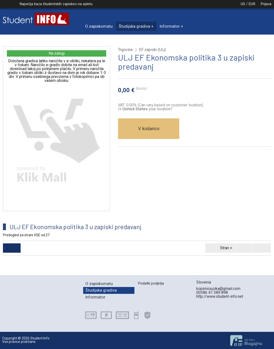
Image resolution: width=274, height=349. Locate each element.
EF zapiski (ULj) (152, 50)
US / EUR (242, 3)
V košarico (148, 128)
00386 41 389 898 (212, 292)
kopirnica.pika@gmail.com (218, 288)
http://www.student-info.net (219, 296)
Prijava (266, 4)
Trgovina (125, 50)
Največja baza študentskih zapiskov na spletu (55, 4)
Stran (219, 248)
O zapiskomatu (99, 26)
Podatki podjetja (151, 283)
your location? (147, 109)
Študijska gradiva (134, 26)
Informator (170, 26)
